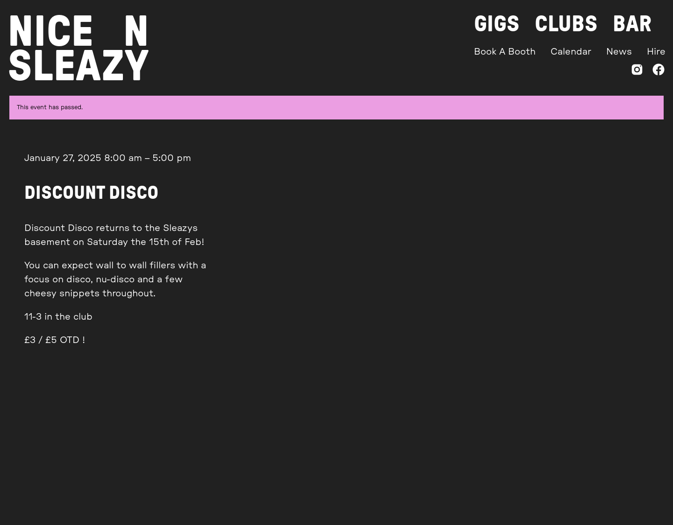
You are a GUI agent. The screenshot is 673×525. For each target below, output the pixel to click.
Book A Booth (505, 51)
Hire (656, 51)
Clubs (566, 24)
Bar (632, 24)
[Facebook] (659, 72)
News (619, 51)
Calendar (571, 51)
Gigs (497, 24)
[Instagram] (637, 72)
